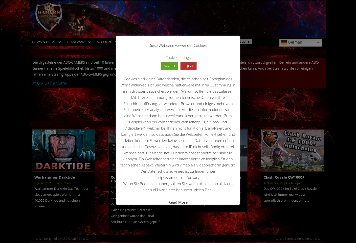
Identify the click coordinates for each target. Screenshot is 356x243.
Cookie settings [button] (178, 57)
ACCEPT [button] (169, 65)
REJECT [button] (188, 65)
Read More (178, 202)
